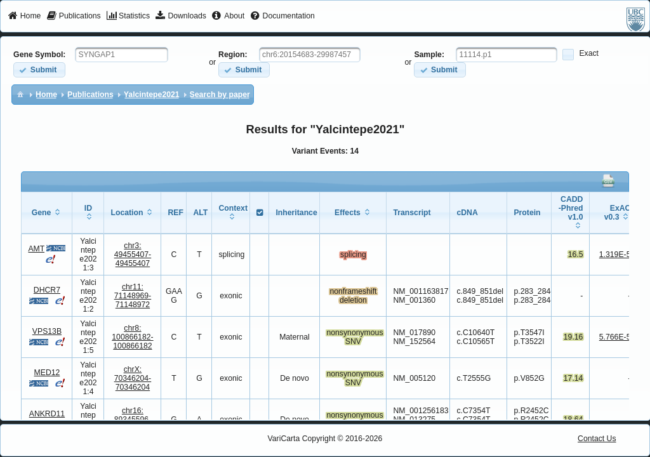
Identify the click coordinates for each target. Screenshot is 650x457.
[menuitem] (24, 16)
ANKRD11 (47, 413)
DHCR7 (47, 290)
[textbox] (121, 54)
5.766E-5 (615, 337)
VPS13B (47, 331)
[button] (39, 69)
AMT (36, 248)
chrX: (133, 378)
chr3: (133, 254)
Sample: (429, 54)
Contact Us (597, 438)
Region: (233, 54)
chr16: (133, 419)
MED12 (47, 372)
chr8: (132, 337)
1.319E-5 (615, 254)
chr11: (133, 295)
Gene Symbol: (39, 54)
